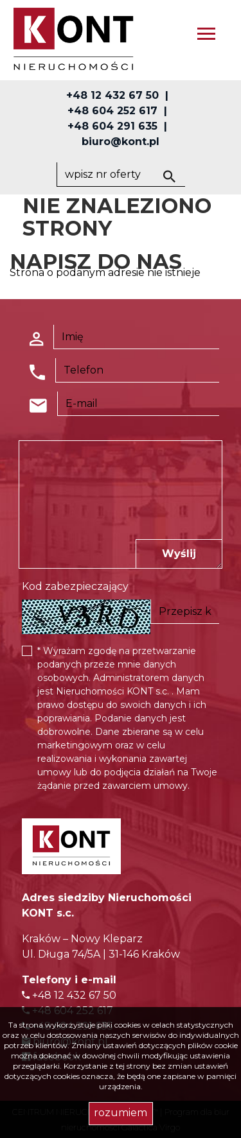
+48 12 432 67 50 (112, 95)
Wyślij (179, 553)
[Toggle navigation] (206, 35)
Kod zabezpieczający (75, 586)
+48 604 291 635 (112, 126)
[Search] (121, 174)
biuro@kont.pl (120, 141)
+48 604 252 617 (112, 111)
